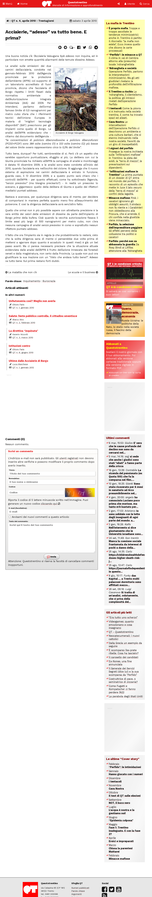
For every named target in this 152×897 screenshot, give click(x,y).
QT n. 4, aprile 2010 (23, 20)
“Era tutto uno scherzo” (123, 617)
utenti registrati (68, 458)
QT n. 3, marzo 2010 (22, 337)
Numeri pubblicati (80, 888)
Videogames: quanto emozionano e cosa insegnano (121, 624)
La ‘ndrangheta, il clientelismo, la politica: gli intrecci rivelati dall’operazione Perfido (125, 98)
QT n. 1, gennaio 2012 (23, 367)
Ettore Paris (18, 304)
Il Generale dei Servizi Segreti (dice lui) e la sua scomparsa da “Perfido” (124, 671)
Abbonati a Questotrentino (116, 346)
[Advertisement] (51, 404)
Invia (51, 556)
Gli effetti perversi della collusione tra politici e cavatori (125, 231)
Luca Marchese (20, 364)
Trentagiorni (46, 20)
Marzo (121, 848)
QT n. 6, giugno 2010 (22, 352)
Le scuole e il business (83, 272)
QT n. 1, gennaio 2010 (23, 307)
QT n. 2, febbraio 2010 (23, 322)
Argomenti (76, 894)
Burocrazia (49, 281)
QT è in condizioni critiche (124, 287)
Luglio (121, 810)
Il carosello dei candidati (123, 657)
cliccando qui (50, 503)
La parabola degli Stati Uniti (126, 696)
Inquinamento (31, 281)
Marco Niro (18, 319)
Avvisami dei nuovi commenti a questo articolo (39, 517)
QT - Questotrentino (121, 632)
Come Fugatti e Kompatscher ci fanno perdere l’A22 (122, 689)
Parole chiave (78, 891)
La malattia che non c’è (21, 272)
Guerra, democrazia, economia (130, 312)
